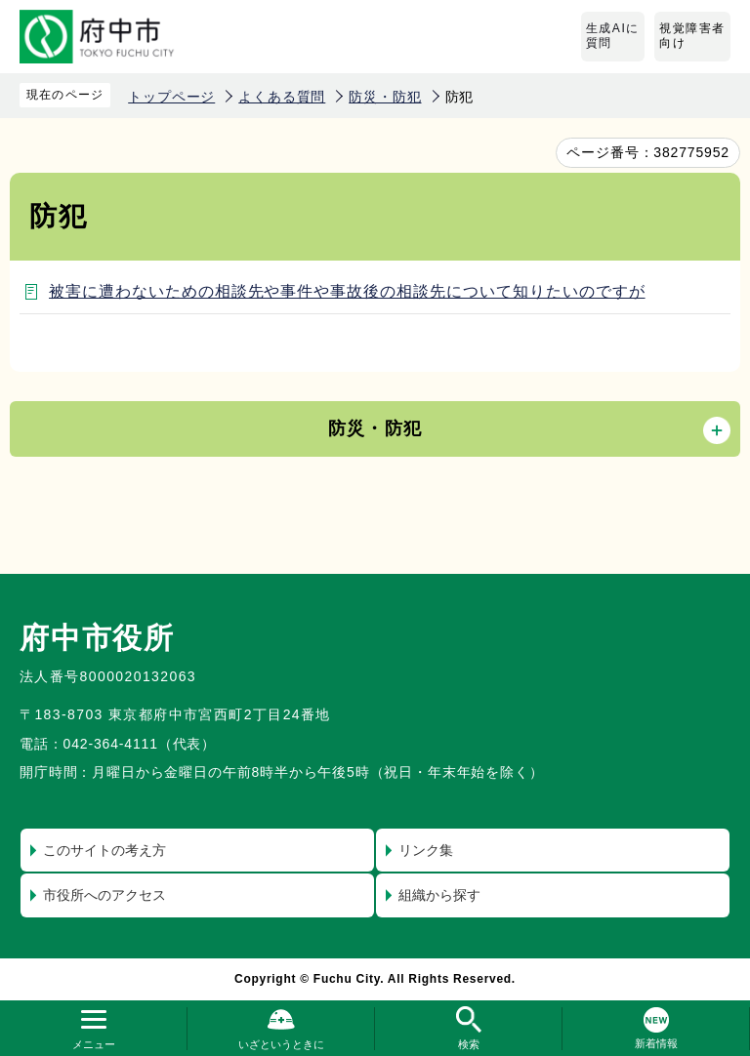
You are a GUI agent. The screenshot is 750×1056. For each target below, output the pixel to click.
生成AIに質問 (613, 36)
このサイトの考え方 (104, 850)
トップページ (171, 96)
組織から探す (439, 895)
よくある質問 (281, 96)
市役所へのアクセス (104, 895)
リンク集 (425, 850)
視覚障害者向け (692, 36)
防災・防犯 (385, 96)
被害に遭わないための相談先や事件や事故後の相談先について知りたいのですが (347, 291)
